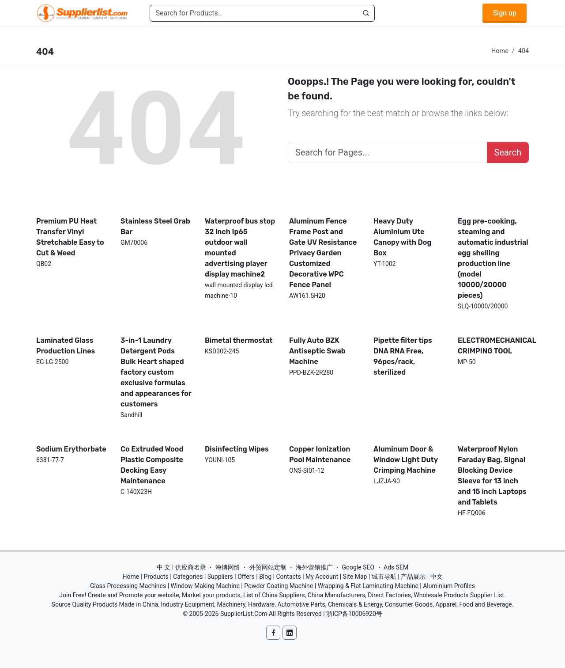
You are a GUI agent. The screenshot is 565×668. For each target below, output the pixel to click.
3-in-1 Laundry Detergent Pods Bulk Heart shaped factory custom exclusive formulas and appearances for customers (156, 372)
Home (499, 51)
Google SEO (358, 567)
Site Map (355, 576)
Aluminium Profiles (449, 585)
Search (507, 152)
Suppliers (220, 576)
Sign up (504, 13)
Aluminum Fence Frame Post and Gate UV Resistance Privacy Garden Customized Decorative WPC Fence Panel (323, 253)
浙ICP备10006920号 (354, 613)
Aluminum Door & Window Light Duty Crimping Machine (405, 459)
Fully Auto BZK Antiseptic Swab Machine (317, 351)
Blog (265, 576)
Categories (188, 576)
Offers (246, 576)
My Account (321, 576)
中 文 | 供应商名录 (181, 567)
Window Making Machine (205, 585)
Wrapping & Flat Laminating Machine (368, 585)
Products (156, 576)
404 (523, 51)
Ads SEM (396, 567)
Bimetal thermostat (239, 340)
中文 (436, 576)
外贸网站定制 (267, 567)
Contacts (288, 576)
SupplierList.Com (243, 613)
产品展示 (413, 576)
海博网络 (227, 567)
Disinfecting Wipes (237, 449)
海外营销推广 (314, 567)
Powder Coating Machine (278, 585)
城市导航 (384, 576)
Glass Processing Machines (128, 585)
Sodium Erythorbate (71, 449)
